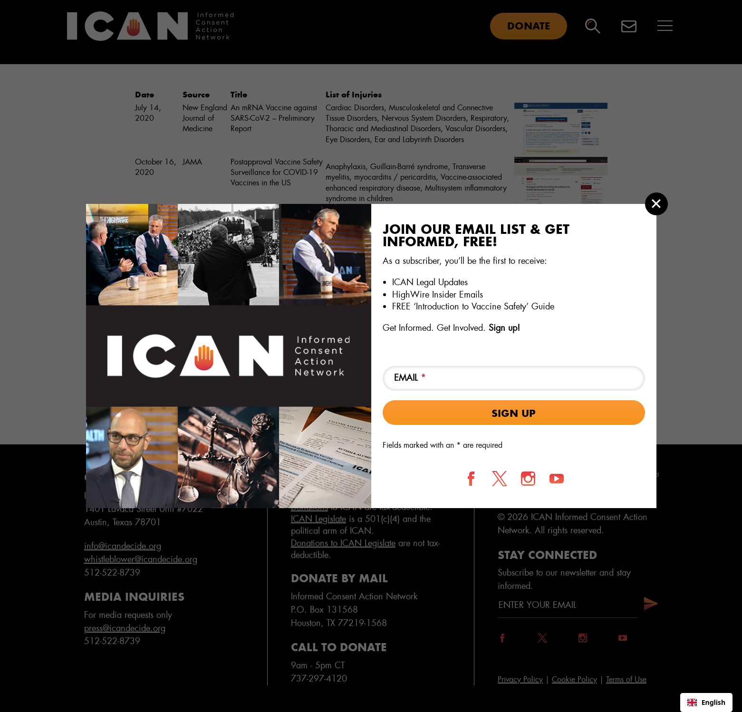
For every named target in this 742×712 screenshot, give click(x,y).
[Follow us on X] (499, 478)
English (706, 702)
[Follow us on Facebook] (471, 478)
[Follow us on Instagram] (528, 478)
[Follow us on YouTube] (556, 478)
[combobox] (706, 702)
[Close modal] (656, 203)
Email (410, 378)
